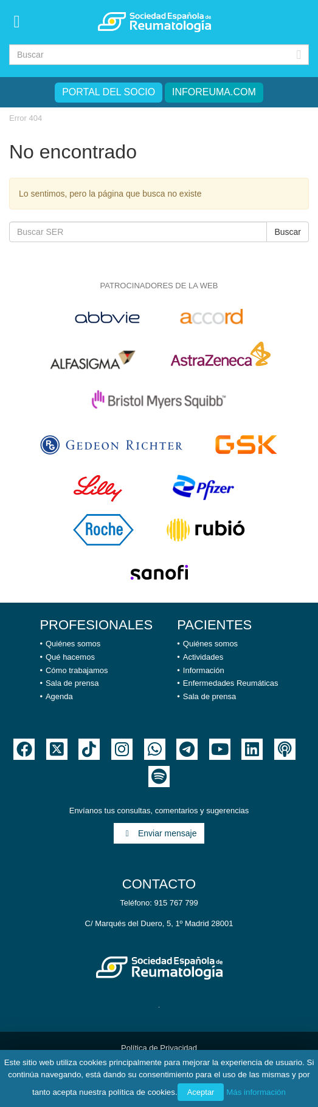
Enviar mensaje (159, 833)
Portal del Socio (108, 92)
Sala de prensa (72, 683)
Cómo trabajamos (77, 670)
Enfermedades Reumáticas (230, 683)
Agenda (59, 696)
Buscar (287, 232)
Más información (256, 1092)
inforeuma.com (214, 92)
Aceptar (201, 1092)
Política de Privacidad (159, 1047)
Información (203, 670)
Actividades (203, 657)
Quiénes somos (73, 643)
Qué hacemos (70, 657)
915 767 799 (176, 902)
